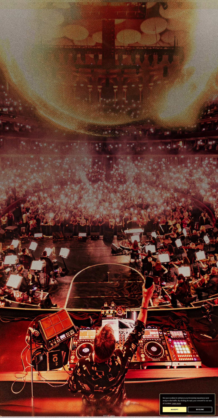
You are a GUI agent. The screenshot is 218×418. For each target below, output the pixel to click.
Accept (174, 409)
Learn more (176, 403)
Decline (200, 409)
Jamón (112, 416)
